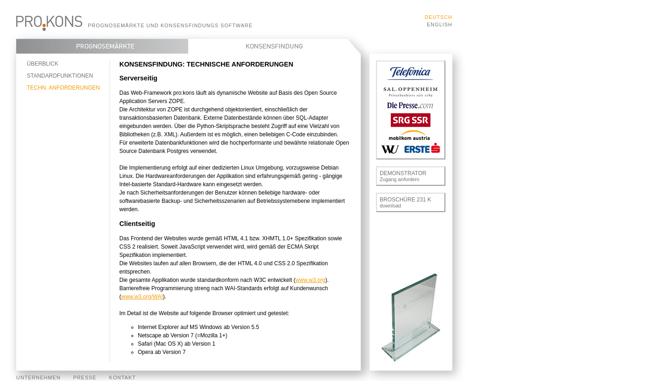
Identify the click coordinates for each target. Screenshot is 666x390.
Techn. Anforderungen (63, 88)
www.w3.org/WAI (142, 296)
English (439, 24)
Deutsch (438, 17)
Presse (84, 377)
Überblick (42, 64)
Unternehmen (38, 377)
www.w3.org (311, 280)
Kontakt (122, 377)
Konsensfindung (274, 46)
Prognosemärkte (102, 46)
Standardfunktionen (60, 76)
